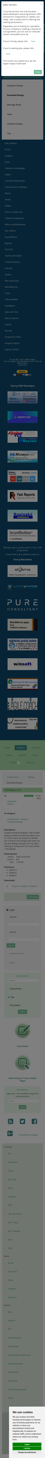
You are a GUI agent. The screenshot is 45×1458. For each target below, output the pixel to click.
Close (37, 72)
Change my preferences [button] (27, 1452)
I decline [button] (27, 1448)
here (33, 41)
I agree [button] (27, 1444)
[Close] (41, 4)
